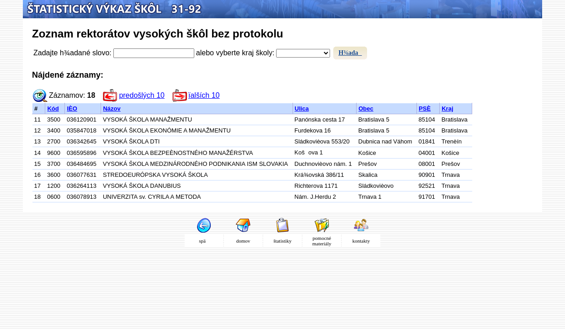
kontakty (361, 241)
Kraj (447, 108)
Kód (53, 108)
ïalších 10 (203, 95)
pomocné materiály (321, 240)
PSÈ (425, 108)
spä (204, 241)
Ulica (302, 108)
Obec (365, 108)
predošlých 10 (142, 95)
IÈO (72, 108)
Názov (111, 108)
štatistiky (282, 241)
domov (243, 241)
